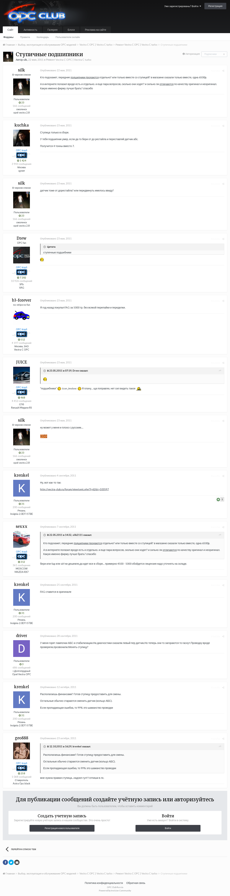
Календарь (43, 37)
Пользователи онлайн (68, 37)
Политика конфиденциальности (104, 882)
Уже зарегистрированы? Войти (182, 6)
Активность (30, 29)
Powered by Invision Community (115, 890)
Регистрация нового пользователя (62, 828)
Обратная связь (135, 882)
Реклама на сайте (95, 29)
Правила (25, 37)
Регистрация (215, 5)
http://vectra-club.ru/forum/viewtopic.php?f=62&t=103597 (74, 489)
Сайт (10, 29)
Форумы (8, 37)
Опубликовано (56, 70)
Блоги (71, 29)
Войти (168, 828)
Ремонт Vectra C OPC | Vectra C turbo (68, 59)
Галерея (53, 29)
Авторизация (192, 53)
